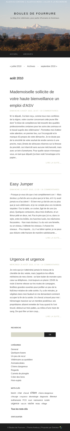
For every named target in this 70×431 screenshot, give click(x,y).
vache (31, 403)
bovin (13, 393)
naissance (38, 400)
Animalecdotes (17, 363)
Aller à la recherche (55, 2)
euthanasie (16, 400)
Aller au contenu (15, 2)
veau (37, 403)
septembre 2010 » (49, 66)
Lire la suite (52, 163)
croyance (23, 396)
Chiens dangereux (19, 366)
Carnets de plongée (20, 373)
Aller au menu (34, 2)
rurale (47, 400)
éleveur (53, 396)
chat (20, 393)
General (14, 349)
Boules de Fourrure (35, 13)
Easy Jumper (21, 184)
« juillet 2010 (15, 66)
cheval (26, 393)
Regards (15, 370)
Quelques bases (18, 353)
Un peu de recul (18, 356)
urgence (15, 403)
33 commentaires (49, 111)
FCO (25, 400)
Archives (31, 66)
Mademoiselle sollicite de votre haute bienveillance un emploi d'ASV (34, 99)
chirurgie (14, 396)
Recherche (16, 328)
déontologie (33, 396)
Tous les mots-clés (19, 409)
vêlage (44, 403)
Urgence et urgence (27, 259)
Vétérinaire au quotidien (22, 360)
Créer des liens (18, 377)
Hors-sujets (16, 380)
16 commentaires (50, 189)
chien (33, 392)
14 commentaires (50, 265)
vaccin (23, 403)
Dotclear (55, 427)
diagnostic (44, 396)
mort (30, 400)
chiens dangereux (45, 393)
